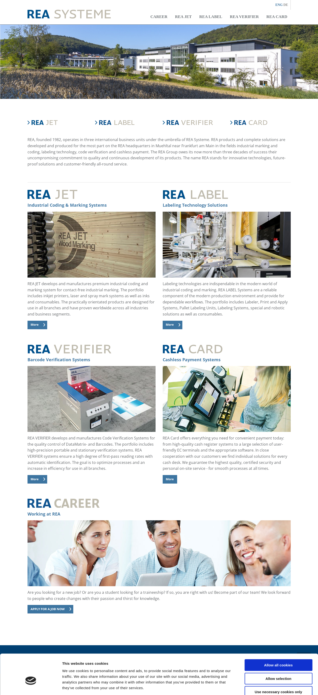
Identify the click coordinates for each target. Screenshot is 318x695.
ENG (279, 5)
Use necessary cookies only (278, 665)
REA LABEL (210, 16)
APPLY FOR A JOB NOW (48, 609)
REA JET (183, 16)
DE (285, 5)
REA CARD (276, 16)
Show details (249, 686)
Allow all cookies (278, 638)
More (35, 325)
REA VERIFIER (244, 16)
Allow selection (278, 652)
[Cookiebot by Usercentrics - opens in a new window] (30, 685)
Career (158, 16)
